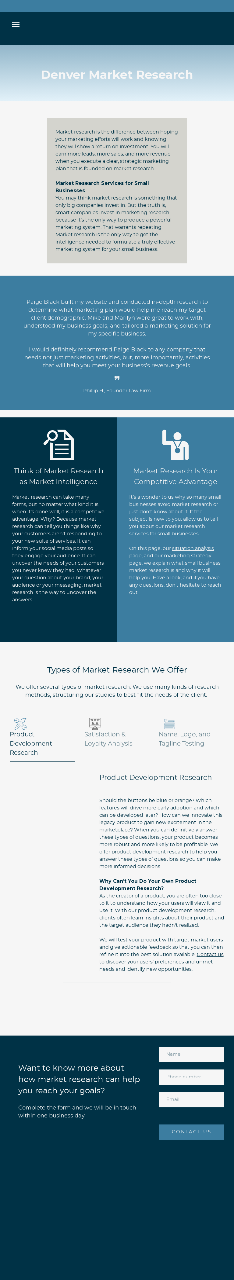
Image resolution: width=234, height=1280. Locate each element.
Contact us (210, 954)
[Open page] (117, 23)
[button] (42, 737)
